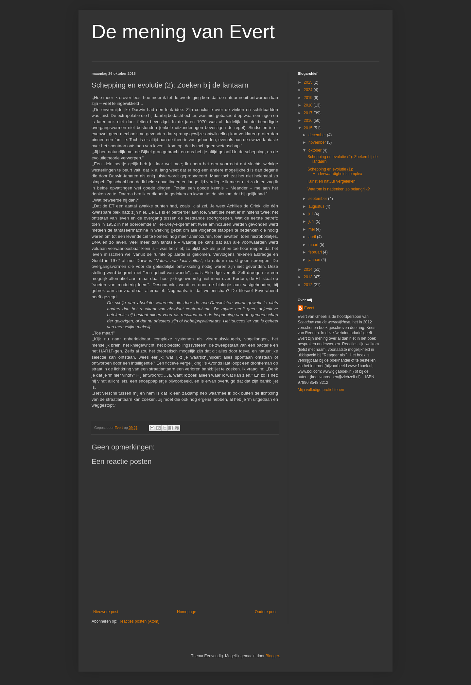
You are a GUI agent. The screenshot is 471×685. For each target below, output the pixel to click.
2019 (309, 97)
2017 (309, 113)
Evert (309, 308)
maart (314, 244)
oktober (315, 150)
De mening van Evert (183, 31)
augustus (316, 206)
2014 (309, 269)
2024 (309, 90)
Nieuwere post (105, 612)
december (317, 135)
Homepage (186, 612)
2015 (309, 128)
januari (314, 259)
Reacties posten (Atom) (138, 621)
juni (312, 221)
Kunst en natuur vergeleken (331, 181)
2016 (309, 120)
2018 (309, 105)
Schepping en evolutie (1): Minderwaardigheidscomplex (334, 171)
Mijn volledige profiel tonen (321, 389)
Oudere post (265, 612)
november (317, 142)
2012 (309, 285)
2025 (309, 82)
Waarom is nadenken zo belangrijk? (338, 189)
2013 (309, 277)
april (312, 237)
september (318, 198)
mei (312, 229)
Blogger (272, 656)
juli (311, 214)
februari (315, 252)
